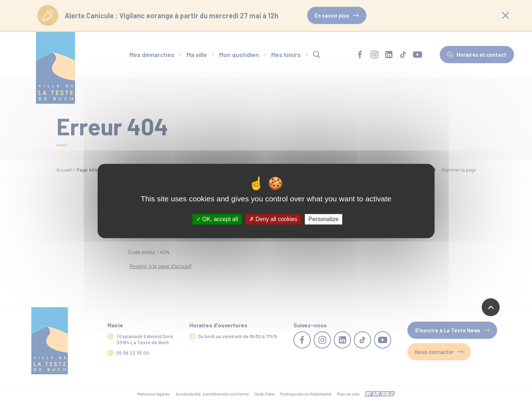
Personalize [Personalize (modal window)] (324, 219)
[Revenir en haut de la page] (491, 307)
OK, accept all (217, 219)
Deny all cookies (273, 219)
